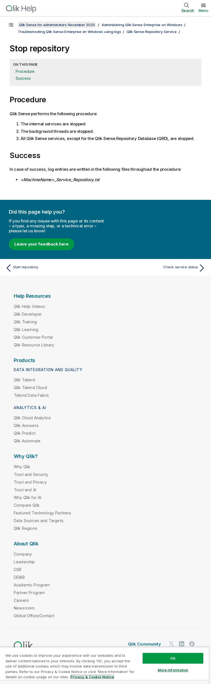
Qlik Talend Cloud (30, 387)
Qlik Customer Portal (33, 337)
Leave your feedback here (41, 244)
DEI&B (19, 577)
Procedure (25, 71)
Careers (21, 600)
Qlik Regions (25, 528)
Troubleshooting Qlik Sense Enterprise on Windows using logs (69, 31)
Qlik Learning (26, 329)
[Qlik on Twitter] (171, 643)
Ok (172, 658)
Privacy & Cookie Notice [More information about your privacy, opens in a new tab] (92, 677)
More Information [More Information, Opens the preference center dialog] (173, 670)
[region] (104, 665)
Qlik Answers (26, 425)
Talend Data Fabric (31, 395)
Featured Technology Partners (42, 513)
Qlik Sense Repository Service (152, 31)
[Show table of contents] (11, 25)
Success (23, 78)
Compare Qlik (27, 505)
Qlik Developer (28, 314)
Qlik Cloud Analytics (32, 417)
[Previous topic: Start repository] (54, 268)
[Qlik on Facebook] (192, 643)
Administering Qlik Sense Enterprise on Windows (142, 25)
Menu (203, 10)
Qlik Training (25, 321)
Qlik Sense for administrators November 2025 (57, 25)
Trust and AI (25, 489)
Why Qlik (22, 466)
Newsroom (24, 608)
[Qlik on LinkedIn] (181, 643)
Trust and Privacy (30, 482)
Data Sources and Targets (38, 520)
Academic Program (32, 585)
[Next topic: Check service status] (157, 268)
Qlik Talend (24, 379)
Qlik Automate (27, 440)
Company (23, 554)
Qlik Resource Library (34, 345)
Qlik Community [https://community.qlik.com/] (144, 644)
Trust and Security (31, 474)
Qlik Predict (24, 433)
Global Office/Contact (34, 615)
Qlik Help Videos (29, 306)
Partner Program (29, 592)
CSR (17, 569)
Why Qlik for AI (27, 497)
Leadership (24, 561)
